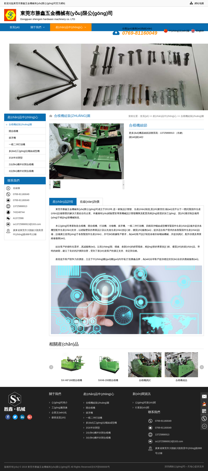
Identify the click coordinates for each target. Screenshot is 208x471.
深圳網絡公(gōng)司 (175, 466)
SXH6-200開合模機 (108, 380)
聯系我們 (114, 39)
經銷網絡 (92, 35)
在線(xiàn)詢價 (89, 201)
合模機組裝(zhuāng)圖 (19, 124)
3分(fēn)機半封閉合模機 (20, 171)
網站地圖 (197, 3)
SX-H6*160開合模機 (71, 380)
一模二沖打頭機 (15, 144)
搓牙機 (11, 137)
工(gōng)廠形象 (58, 407)
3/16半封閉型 (14, 157)
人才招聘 (135, 39)
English (200, 30)
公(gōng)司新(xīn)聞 (144, 402)
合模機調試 (145, 380)
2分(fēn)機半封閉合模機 (20, 164)
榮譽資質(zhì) (57, 417)
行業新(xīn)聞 (141, 407)
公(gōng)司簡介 (58, 402)
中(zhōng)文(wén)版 (179, 30)
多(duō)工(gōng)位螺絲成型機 (23, 151)
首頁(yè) (15, 27)
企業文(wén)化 (58, 412)
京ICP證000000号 (100, 467)
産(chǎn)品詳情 (63, 201)
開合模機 (12, 131)
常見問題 (70, 35)
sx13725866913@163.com (27, 224)
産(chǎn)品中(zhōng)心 (71, 27)
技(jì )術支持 (47, 35)
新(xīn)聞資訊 (19, 35)
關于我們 (38, 27)
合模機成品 (181, 380)
